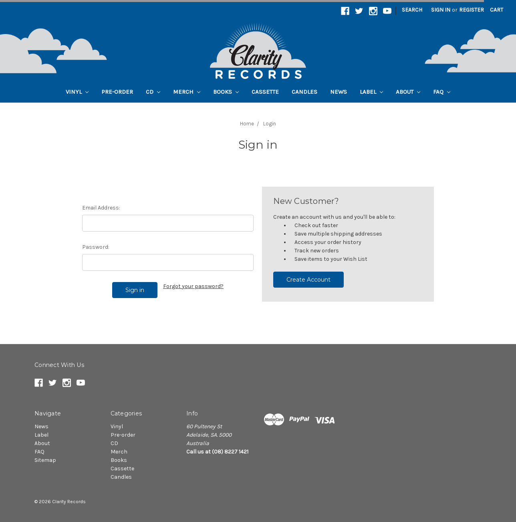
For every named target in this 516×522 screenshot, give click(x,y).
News (338, 91)
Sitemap (45, 460)
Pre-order (117, 91)
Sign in (440, 9)
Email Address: (101, 207)
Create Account (308, 279)
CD (153, 91)
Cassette (265, 91)
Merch (186, 91)
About (408, 91)
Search (412, 9)
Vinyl (77, 91)
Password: (95, 247)
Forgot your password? (193, 286)
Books (226, 91)
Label (371, 91)
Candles (304, 91)
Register (471, 9)
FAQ (441, 91)
